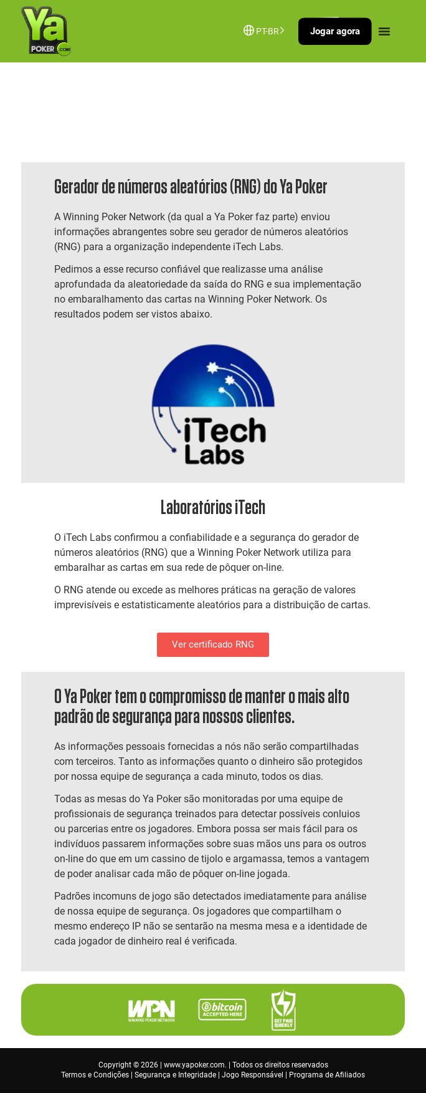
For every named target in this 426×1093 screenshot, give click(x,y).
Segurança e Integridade (175, 1075)
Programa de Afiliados (327, 1075)
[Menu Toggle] (384, 31)
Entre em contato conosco (110, 115)
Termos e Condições (95, 1075)
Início (41, 115)
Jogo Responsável (252, 1075)
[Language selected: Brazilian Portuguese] (267, 30)
